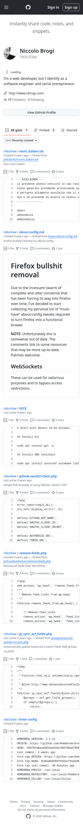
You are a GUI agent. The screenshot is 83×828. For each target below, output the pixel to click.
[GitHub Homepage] (28, 816)
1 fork (21, 659)
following (36, 99)
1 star (57, 248)
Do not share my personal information (42, 810)
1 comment (38, 659)
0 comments (40, 171)
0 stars (58, 171)
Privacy (25, 802)
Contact (34, 806)
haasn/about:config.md (62, 236)
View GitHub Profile (41, 112)
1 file (9, 171)
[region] (41, 199)
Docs (23, 806)
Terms (14, 802)
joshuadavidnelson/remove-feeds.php (27, 561)
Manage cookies (53, 806)
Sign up (71, 7)
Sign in (53, 7)
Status (51, 802)
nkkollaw (10, 151)
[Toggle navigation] (6, 7)
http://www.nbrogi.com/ (26, 93)
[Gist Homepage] (28, 7)
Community (65, 802)
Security (39, 802)
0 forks (21, 171)
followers (15, 99)
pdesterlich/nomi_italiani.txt (21, 159)
